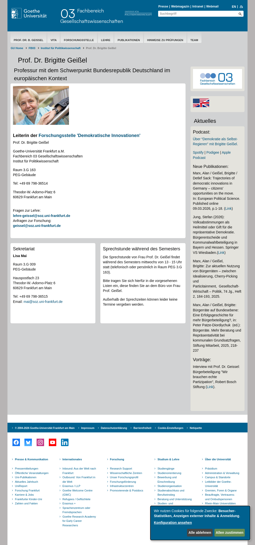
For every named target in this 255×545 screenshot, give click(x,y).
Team (194, 40)
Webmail (212, 6)
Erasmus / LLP (71, 485)
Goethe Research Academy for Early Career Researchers (79, 521)
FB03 (32, 48)
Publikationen (129, 40)
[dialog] (200, 523)
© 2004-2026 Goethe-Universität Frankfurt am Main (45, 428)
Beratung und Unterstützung (174, 499)
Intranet (197, 6)
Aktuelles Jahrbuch (26, 481)
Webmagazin (180, 6)
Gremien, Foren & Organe (221, 490)
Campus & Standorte (217, 477)
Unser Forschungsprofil (124, 477)
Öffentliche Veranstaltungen (32, 473)
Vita (54, 40)
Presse (163, 6)
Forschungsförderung (123, 481)
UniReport (21, 485)
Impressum (87, 428)
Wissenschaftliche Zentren (126, 473)
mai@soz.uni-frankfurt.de (43, 302)
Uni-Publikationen (25, 477)
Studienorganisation (169, 485)
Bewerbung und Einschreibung (167, 479)
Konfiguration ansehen (173, 523)
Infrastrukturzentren (122, 485)
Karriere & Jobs (24, 494)
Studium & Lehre (168, 459)
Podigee (212, 152)
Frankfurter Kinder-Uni (28, 499)
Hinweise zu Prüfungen (165, 40)
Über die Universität (218, 459)
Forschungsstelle (79, 40)
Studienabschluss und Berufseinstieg (170, 492)
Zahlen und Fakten (26, 503)
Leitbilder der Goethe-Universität (218, 484)
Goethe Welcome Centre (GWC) (78, 492)
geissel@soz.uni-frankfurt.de (37, 226)
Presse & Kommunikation (31, 459)
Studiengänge (165, 468)
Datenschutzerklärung (114, 428)
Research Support (121, 468)
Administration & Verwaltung (222, 473)
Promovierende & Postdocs (126, 490)
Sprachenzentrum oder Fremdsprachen (76, 510)
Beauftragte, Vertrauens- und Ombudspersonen (220, 497)
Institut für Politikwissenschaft (61, 48)
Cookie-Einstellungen (170, 428)
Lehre (105, 40)
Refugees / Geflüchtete (77, 499)
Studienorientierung (169, 473)
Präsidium (211, 468)
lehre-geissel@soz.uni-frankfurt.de (41, 216)
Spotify (198, 152)
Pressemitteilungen (26, 468)
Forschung (117, 459)
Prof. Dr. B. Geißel (28, 40)
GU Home (17, 48)
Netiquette (196, 428)
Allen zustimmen (229, 533)
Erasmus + (69, 503)
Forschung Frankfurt (27, 490)
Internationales (72, 459)
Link (228, 208)
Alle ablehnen (200, 533)
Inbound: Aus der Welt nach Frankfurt (79, 471)
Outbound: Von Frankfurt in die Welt (79, 479)
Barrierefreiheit (142, 428)
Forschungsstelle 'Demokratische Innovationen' (89, 135)
